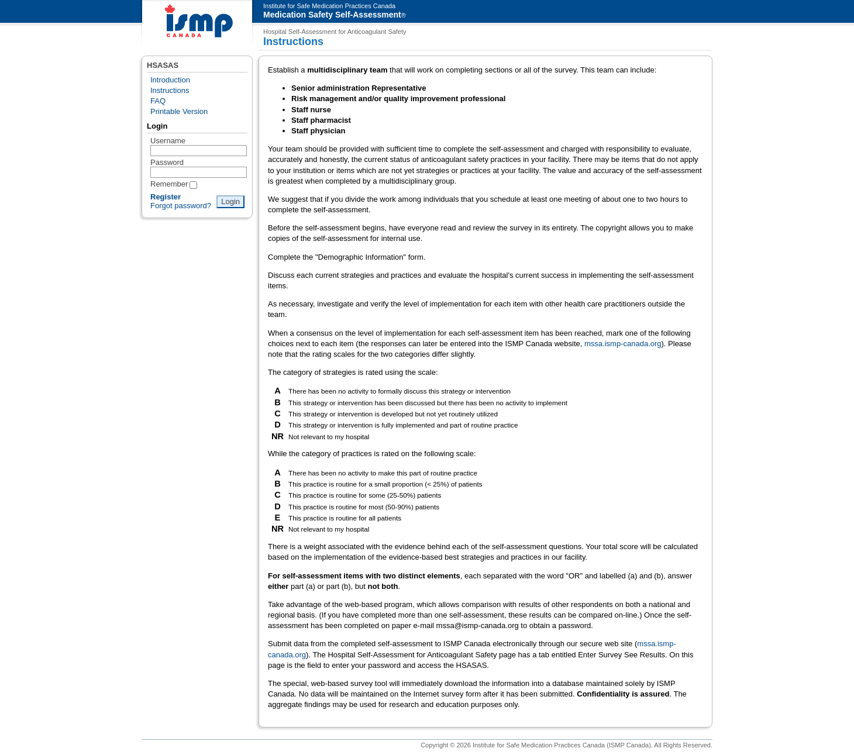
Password (167, 162)
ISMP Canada (197, 24)
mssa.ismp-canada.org (623, 343)
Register (165, 196)
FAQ (158, 100)
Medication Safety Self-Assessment (332, 14)
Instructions (169, 90)
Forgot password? (180, 205)
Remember (169, 184)
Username (167, 140)
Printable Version (179, 111)
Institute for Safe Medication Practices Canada (329, 5)
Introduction (170, 79)
